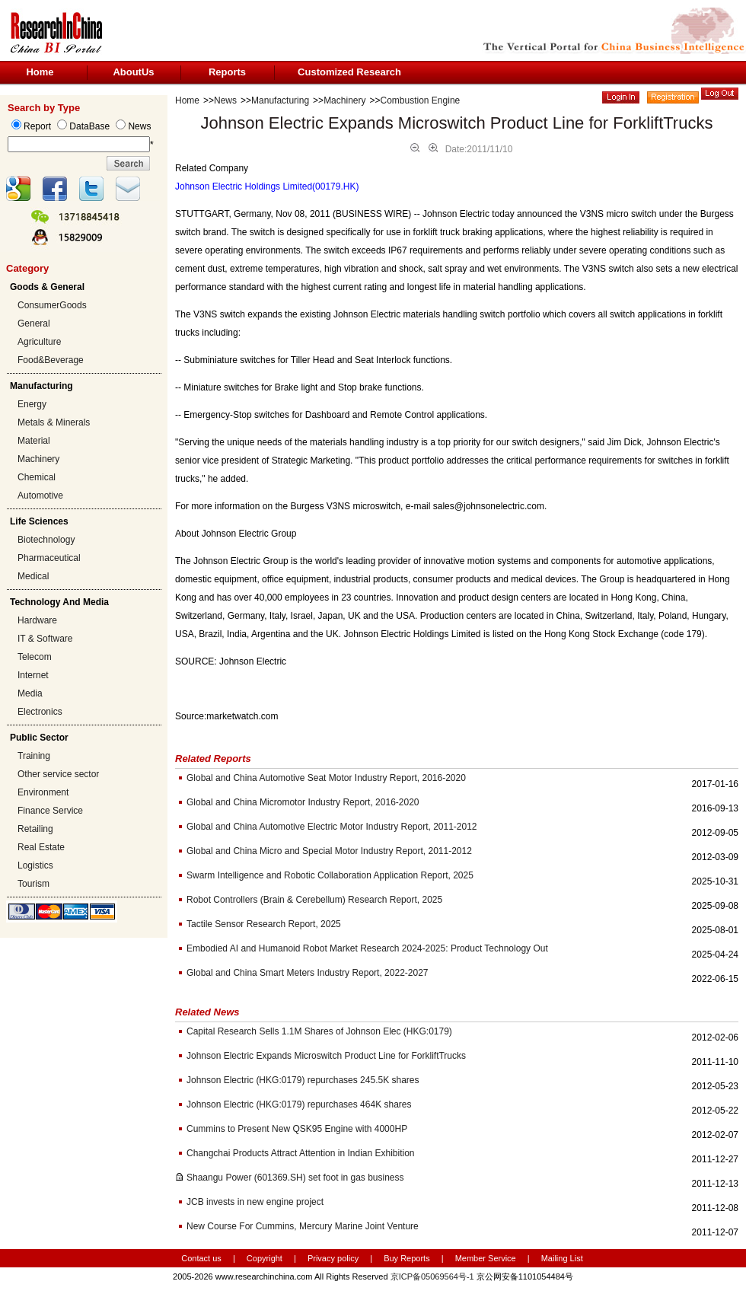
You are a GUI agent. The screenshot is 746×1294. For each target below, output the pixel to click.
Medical (33, 576)
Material (34, 440)
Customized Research (349, 72)
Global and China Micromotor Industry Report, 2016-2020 (302, 802)
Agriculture (39, 341)
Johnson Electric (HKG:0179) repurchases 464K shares (298, 1104)
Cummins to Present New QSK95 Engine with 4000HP (296, 1128)
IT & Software (45, 638)
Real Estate (41, 847)
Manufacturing (280, 100)
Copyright (264, 1258)
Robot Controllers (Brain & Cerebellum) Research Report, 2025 (314, 899)
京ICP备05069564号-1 (432, 1276)
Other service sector (58, 774)
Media (30, 693)
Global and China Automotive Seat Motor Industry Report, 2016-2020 (326, 778)
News (225, 100)
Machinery (38, 459)
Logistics (35, 865)
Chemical (37, 477)
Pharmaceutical (49, 558)
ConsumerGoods (52, 305)
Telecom (35, 657)
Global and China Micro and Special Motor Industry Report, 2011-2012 (329, 851)
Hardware (37, 620)
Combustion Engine (421, 100)
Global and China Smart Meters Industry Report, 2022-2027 (307, 972)
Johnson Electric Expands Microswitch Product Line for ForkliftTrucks (326, 1055)
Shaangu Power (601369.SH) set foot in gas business (295, 1177)
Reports (227, 72)
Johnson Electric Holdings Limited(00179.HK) (267, 186)
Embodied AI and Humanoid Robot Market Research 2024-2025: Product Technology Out (367, 948)
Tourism (33, 883)
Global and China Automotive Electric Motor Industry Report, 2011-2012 (331, 826)
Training (34, 756)
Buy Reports (407, 1258)
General (34, 323)
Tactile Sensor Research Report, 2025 (263, 924)
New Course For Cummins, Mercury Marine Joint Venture (302, 1226)
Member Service (485, 1258)
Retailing (35, 829)
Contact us (201, 1258)
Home (39, 72)
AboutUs (133, 72)
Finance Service (50, 810)
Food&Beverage (51, 360)
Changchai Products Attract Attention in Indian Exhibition (300, 1153)
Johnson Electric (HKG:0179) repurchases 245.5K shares (302, 1080)
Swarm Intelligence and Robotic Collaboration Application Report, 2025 (329, 875)
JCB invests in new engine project (255, 1202)
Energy (32, 404)
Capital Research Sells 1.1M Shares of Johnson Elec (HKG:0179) (319, 1031)
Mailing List (562, 1258)
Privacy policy (334, 1258)
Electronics (40, 711)
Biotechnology (46, 539)
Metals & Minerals (54, 422)
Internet (33, 675)
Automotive (40, 495)
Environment (43, 792)
